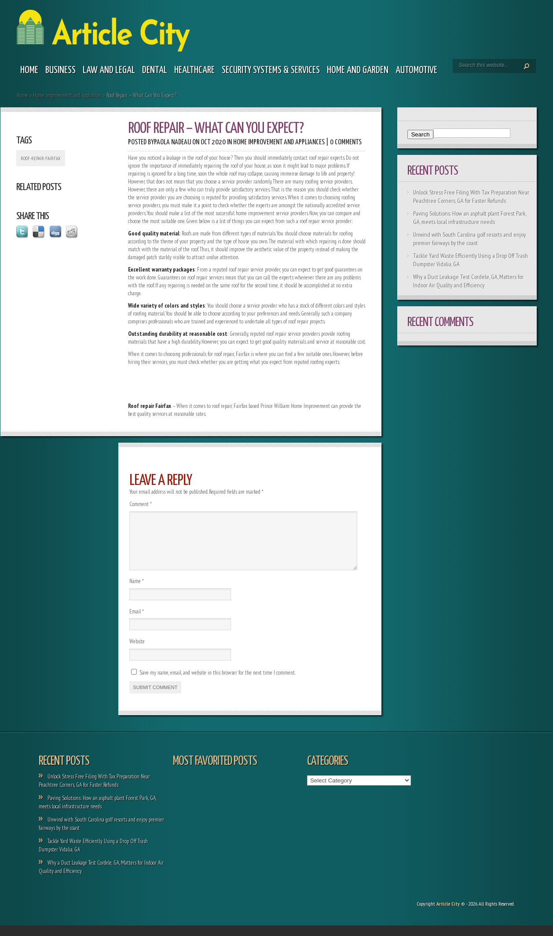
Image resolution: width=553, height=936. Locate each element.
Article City (448, 914)
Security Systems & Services (271, 70)
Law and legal (109, 70)
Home (29, 70)
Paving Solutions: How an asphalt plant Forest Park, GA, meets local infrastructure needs (469, 217)
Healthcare (194, 70)
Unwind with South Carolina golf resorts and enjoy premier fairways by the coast (469, 239)
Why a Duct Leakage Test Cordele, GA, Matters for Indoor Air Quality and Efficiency (468, 281)
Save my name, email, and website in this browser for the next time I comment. (217, 683)
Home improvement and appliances (67, 95)
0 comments (346, 142)
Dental (154, 70)
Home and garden (357, 70)
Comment (140, 504)
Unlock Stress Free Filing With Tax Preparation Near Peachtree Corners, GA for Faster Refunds (471, 196)
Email (136, 622)
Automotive (416, 70)
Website (137, 652)
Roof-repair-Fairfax (41, 158)
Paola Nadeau (172, 142)
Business (60, 70)
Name (136, 591)
